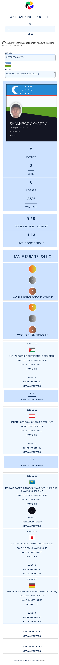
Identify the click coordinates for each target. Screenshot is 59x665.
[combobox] (30, 57)
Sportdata (41, 660)
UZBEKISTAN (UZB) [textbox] (15, 57)
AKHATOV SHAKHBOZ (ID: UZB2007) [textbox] (22, 74)
